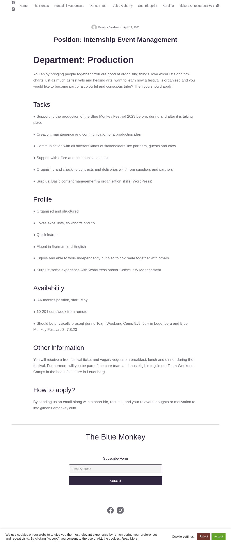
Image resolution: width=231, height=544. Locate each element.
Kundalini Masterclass (69, 5)
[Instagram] (13, 9)
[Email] (115, 468)
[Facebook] (13, 2)
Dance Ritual (98, 5)
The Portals (41, 5)
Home (24, 5)
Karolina (168, 5)
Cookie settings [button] (183, 536)
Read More (130, 538)
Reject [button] (204, 536)
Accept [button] (218, 536)
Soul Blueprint (147, 5)
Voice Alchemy (123, 5)
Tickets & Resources (196, 6)
